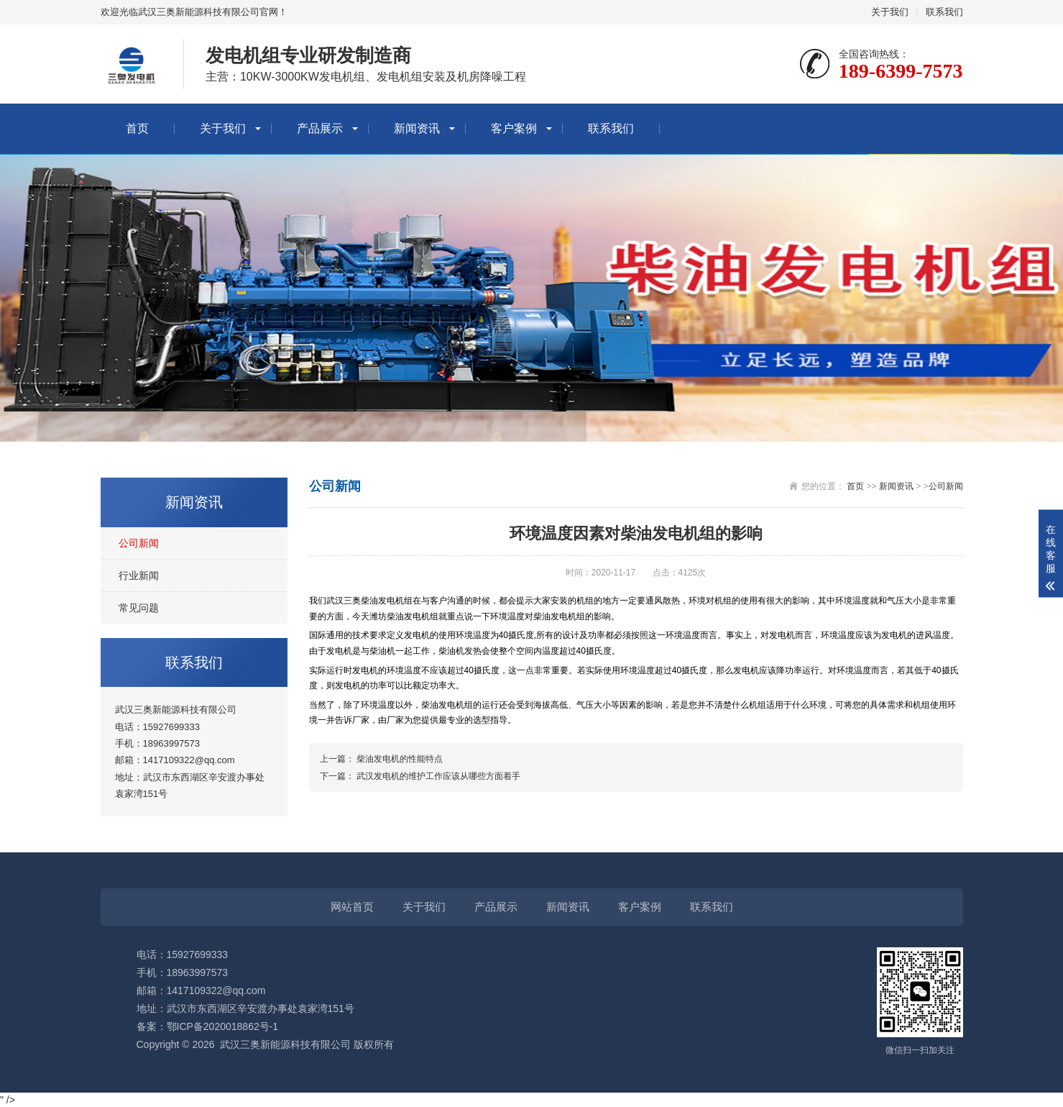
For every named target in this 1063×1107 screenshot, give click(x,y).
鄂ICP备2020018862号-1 (223, 1026)
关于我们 (889, 11)
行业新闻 (139, 575)
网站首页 (352, 907)
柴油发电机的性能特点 (399, 759)
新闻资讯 (417, 128)
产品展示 (320, 128)
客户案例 (514, 128)
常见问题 (139, 608)
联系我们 (944, 11)
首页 (137, 128)
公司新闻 (139, 543)
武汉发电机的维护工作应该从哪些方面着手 (438, 776)
